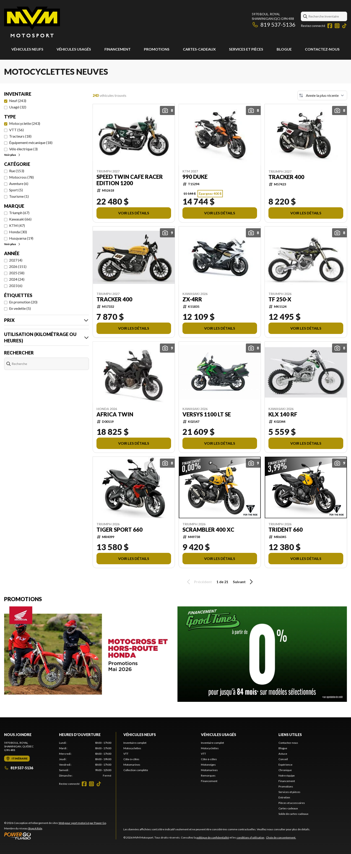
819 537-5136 (273, 24)
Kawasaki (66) (20, 219)
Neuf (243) (17, 100)
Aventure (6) (18, 183)
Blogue (284, 49)
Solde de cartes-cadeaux (293, 814)
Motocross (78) (21, 177)
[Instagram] (337, 25)
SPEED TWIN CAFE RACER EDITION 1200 (129, 180)
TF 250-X (279, 299)
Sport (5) (16, 190)
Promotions (156, 49)
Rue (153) (16, 171)
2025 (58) (16, 273)
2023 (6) (15, 285)
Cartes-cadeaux (199, 49)
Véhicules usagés (74, 49)
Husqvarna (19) (21, 238)
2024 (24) (16, 279)
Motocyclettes (132, 748)
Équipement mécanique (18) (30, 142)
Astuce (282, 753)
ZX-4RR (192, 299)
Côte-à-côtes (131, 759)
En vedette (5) (20, 308)
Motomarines (131, 764)
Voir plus (12, 154)
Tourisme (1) (19, 196)
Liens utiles (290, 734)
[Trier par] (322, 95)
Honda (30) (18, 232)
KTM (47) (17, 225)
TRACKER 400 (286, 177)
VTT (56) (16, 130)
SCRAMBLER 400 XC (208, 529)
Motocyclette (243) (24, 123)
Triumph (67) (19, 212)
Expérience (285, 764)
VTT (125, 753)
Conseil (283, 759)
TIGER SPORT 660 (119, 529)
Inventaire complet (134, 742)
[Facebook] (330, 25)
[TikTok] (344, 25)
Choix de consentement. (281, 837)
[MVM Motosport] (32, 22)
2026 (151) (17, 266)
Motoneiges (208, 764)
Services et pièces (246, 49)
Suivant (243, 582)
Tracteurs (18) (20, 136)
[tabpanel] (85, 759)
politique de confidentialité (212, 837)
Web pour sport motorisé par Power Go (82, 823)
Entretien (284, 797)
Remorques (208, 775)
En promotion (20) (23, 302)
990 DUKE (195, 177)
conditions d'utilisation (250, 837)
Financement (117, 49)
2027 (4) (15, 260)
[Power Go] (55, 835)
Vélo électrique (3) (23, 149)
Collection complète (135, 770)
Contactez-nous (322, 49)
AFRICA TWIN (114, 414)
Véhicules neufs (27, 49)
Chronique (285, 770)
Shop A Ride (35, 828)
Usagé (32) (17, 107)
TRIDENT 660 (285, 529)
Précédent (198, 582)
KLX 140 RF (282, 414)
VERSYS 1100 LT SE (206, 414)
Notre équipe (286, 775)
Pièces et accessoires (291, 803)
